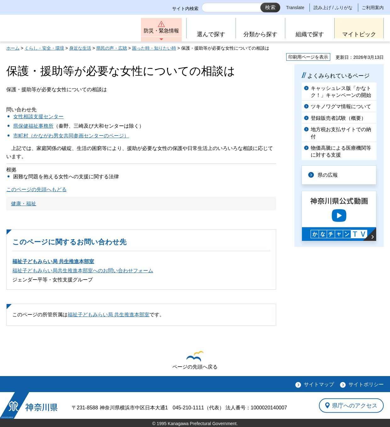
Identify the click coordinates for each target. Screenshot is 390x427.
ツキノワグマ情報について (341, 106)
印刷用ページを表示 (308, 56)
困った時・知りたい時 (154, 48)
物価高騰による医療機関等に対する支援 (341, 151)
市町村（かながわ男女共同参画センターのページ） (71, 135)
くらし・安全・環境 (44, 48)
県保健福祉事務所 (33, 126)
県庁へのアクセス (354, 405)
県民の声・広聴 (111, 48)
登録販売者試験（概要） (338, 118)
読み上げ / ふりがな (333, 7)
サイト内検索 (185, 8)
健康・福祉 (23, 203)
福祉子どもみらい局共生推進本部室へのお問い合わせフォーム (82, 270)
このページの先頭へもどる (36, 189)
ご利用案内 (373, 7)
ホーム (13, 48)
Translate (295, 7)
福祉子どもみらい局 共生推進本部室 (53, 261)
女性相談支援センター (38, 116)
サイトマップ (319, 384)
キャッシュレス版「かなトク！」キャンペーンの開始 (341, 92)
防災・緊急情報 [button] (161, 30)
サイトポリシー (366, 384)
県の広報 (328, 175)
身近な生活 (80, 48)
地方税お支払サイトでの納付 (341, 133)
